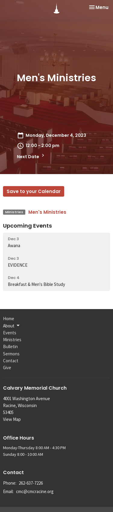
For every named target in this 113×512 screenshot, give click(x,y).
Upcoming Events (27, 225)
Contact (10, 360)
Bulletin (10, 346)
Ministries (12, 339)
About (11, 326)
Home (8, 318)
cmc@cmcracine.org (35, 491)
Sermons (11, 354)
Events (9, 333)
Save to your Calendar (34, 191)
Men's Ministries (47, 212)
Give (7, 367)
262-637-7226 (31, 483)
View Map (12, 419)
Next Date (31, 156)
